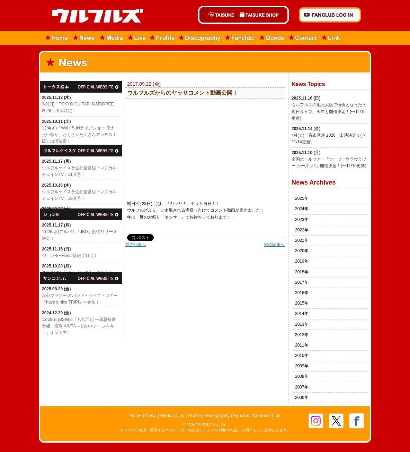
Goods (271, 38)
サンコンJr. (81, 278)
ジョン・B (81, 214)
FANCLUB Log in (330, 15)
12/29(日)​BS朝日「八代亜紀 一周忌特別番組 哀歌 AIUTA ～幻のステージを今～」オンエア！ (79, 326)
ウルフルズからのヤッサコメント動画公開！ (182, 93)
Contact (303, 38)
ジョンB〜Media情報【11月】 (70, 255)
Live (137, 38)
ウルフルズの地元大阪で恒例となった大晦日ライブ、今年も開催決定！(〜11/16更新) (329, 111)
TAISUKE (217, 15)
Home (54, 38)
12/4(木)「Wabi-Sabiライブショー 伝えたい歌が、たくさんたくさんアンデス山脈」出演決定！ (79, 135)
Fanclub (240, 38)
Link (331, 38)
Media (112, 38)
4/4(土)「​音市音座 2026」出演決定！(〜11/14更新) (329, 138)
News (84, 38)
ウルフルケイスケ (81, 150)
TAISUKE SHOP (263, 15)
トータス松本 (81, 87)
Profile (162, 38)
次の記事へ (274, 244)
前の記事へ (135, 244)
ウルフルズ (93, 16)
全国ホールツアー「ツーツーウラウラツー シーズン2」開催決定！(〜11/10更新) (329, 162)
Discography (200, 38)
